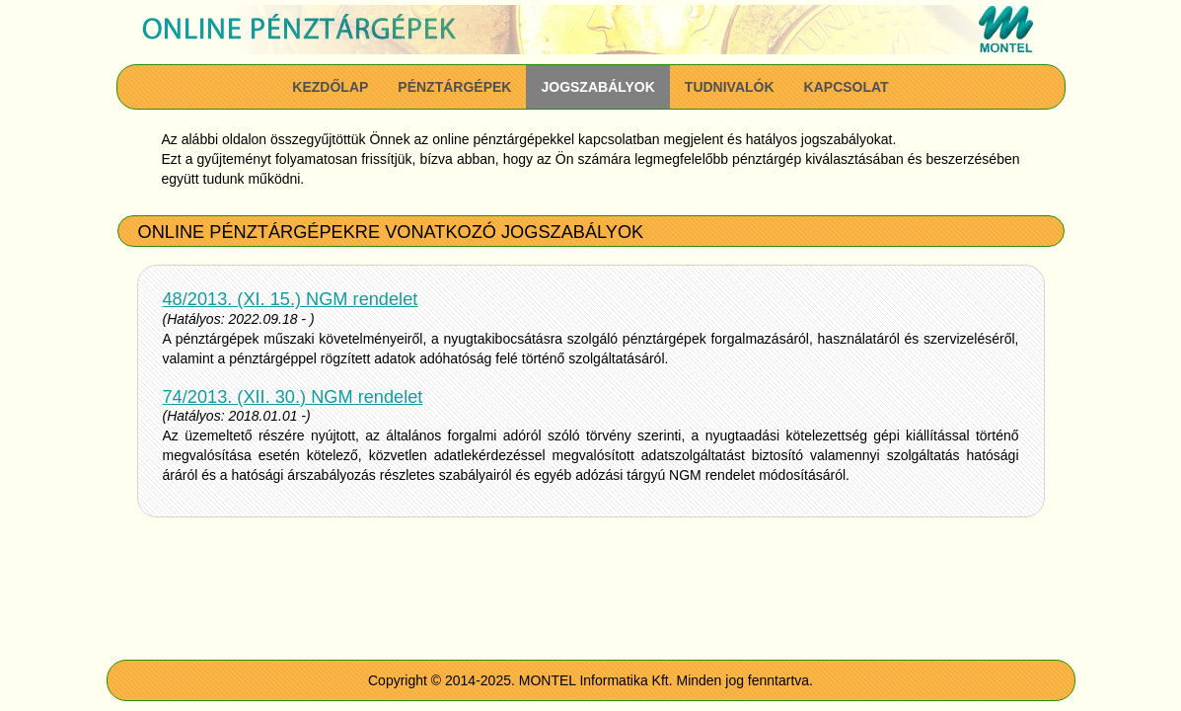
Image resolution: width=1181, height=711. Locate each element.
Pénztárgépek (454, 87)
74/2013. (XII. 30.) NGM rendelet (293, 397)
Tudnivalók (730, 87)
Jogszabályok (597, 87)
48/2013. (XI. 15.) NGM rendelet (290, 299)
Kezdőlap (330, 87)
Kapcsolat (846, 87)
